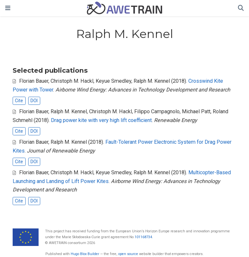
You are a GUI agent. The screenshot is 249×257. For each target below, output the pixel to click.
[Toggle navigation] (7, 8)
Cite (19, 100)
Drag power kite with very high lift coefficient (101, 120)
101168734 (143, 237)
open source (128, 254)
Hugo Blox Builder (85, 254)
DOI (34, 100)
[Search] (241, 8)
